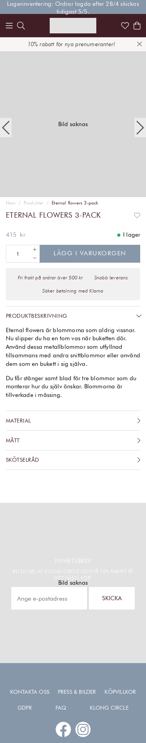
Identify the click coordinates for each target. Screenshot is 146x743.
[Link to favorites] (125, 25)
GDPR (24, 708)
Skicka (112, 598)
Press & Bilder (77, 692)
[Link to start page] (73, 25)
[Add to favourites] (137, 215)
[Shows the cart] (137, 25)
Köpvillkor (120, 692)
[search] (21, 25)
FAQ (61, 708)
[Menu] (9, 25)
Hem (11, 203)
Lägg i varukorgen (90, 253)
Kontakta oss (29, 692)
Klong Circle (109, 708)
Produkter (34, 203)
